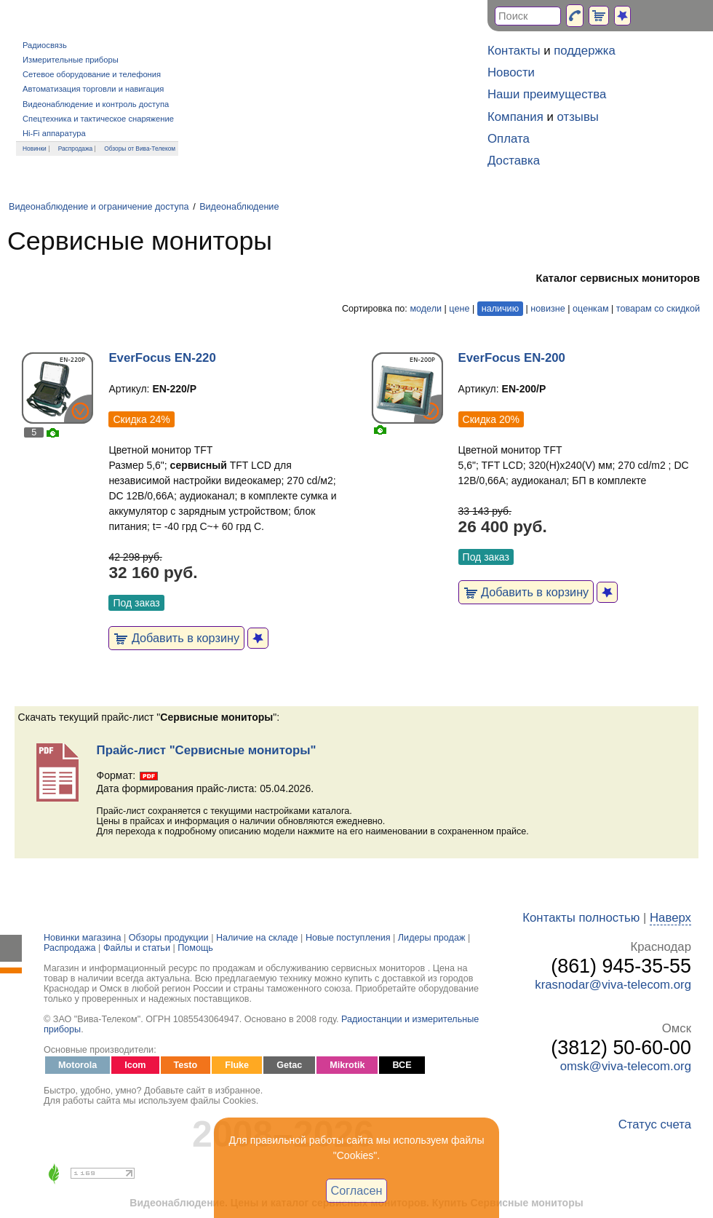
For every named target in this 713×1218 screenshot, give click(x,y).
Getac (289, 1065)
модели (426, 309)
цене (459, 309)
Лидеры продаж (432, 938)
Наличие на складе (257, 938)
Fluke (237, 1065)
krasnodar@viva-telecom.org (613, 985)
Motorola (77, 1065)
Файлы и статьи (136, 948)
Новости (511, 72)
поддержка (585, 51)
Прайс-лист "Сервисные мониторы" (206, 750)
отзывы (578, 117)
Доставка (513, 160)
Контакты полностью (581, 918)
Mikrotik (347, 1065)
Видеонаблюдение (239, 207)
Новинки (35, 148)
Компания (515, 117)
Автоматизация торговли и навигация (93, 88)
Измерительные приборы (71, 59)
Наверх (670, 918)
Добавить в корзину (176, 637)
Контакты (513, 51)
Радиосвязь (45, 45)
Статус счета (654, 1124)
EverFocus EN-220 (161, 358)
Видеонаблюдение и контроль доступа (96, 104)
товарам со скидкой (658, 309)
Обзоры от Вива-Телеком (139, 148)
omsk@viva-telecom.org (625, 1066)
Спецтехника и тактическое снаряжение (98, 118)
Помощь (195, 948)
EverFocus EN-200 (511, 358)
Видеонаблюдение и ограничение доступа (99, 207)
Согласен (357, 1190)
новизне (547, 309)
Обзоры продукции (169, 938)
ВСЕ (401, 1065)
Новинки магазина (82, 938)
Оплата (508, 139)
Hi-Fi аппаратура (54, 133)
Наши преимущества (546, 94)
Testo (186, 1065)
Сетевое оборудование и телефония (92, 74)
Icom (135, 1065)
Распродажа (75, 148)
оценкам (590, 309)
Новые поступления (348, 938)
